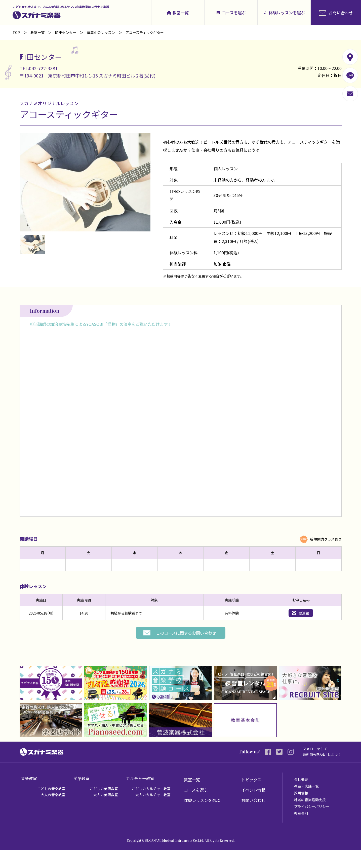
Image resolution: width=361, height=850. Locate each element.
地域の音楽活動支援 (310, 799)
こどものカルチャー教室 (151, 788)
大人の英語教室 (105, 794)
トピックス (251, 780)
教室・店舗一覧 (306, 786)
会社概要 (301, 779)
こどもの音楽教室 (51, 788)
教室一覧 (181, 13)
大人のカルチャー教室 (153, 794)
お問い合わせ (253, 800)
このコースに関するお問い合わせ (186, 633)
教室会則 (301, 813)
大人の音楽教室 (53, 794)
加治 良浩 (222, 264)
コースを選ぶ (234, 13)
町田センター (65, 32)
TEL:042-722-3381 (39, 68)
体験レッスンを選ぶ (287, 13)
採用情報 (301, 792)
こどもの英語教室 (104, 788)
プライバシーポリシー (311, 806)
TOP (16, 32)
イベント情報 (253, 790)
